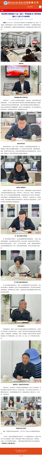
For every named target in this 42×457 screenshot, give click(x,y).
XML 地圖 (21, 455)
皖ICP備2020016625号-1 (21, 451)
